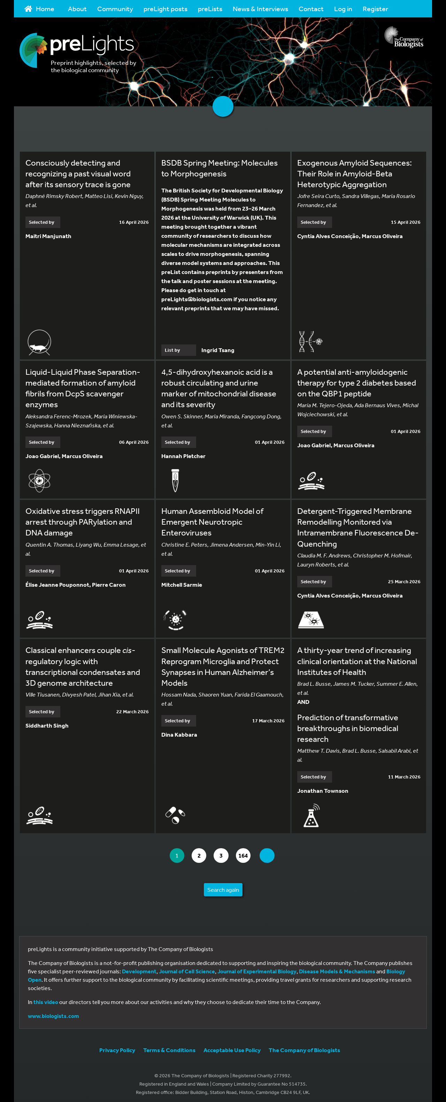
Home (39, 9)
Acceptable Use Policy (232, 1047)
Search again (223, 886)
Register (375, 9)
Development (139, 968)
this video (45, 999)
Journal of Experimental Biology (257, 968)
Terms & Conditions (169, 1047)
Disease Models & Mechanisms (337, 968)
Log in (343, 9)
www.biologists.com (53, 1013)
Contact (311, 9)
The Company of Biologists (304, 1047)
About (77, 9)
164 (247, 853)
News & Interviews (260, 9)
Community (115, 9)
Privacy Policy (117, 1047)
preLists (210, 9)
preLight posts (165, 9)
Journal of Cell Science (187, 968)
